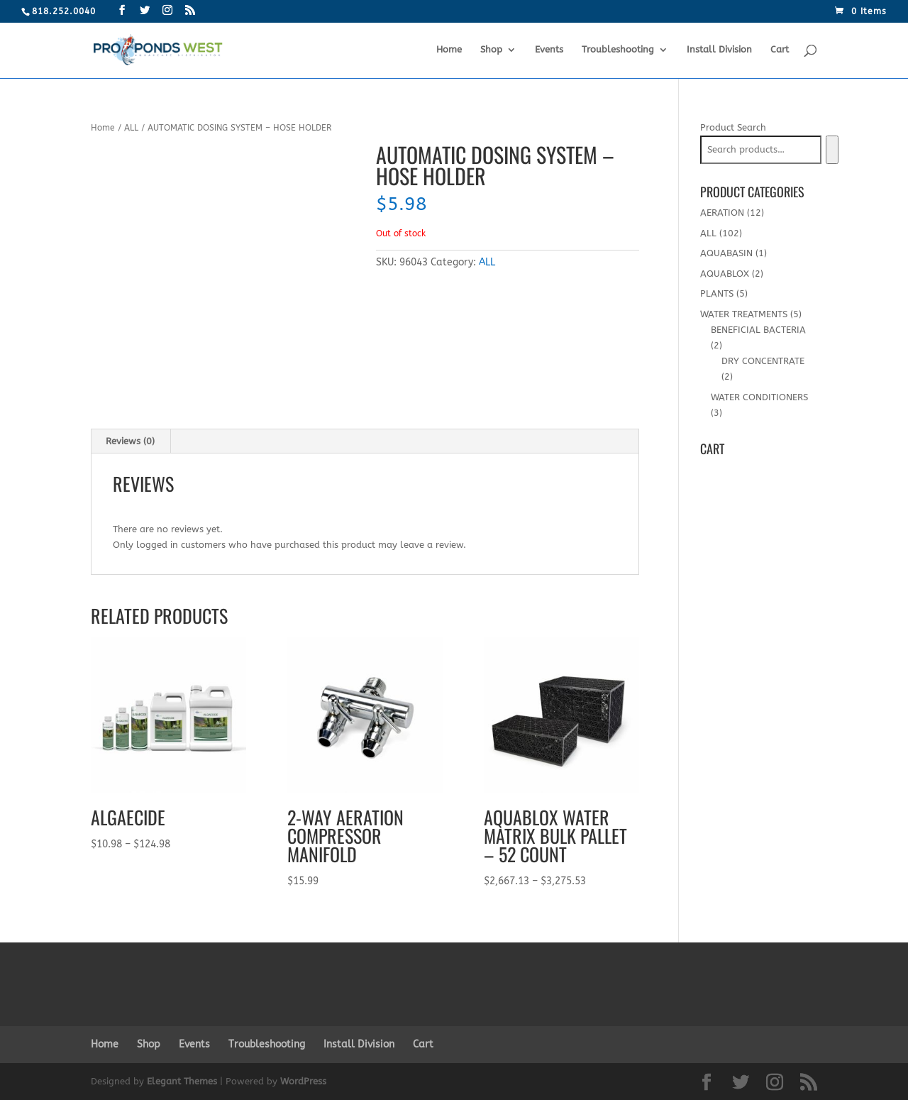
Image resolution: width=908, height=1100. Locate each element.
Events (549, 50)
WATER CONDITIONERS (759, 397)
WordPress (303, 1081)
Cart (779, 50)
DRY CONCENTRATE (762, 361)
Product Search (733, 127)
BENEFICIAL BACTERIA (758, 329)
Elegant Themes (182, 1081)
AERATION (722, 212)
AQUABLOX (724, 273)
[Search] (832, 150)
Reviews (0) (130, 441)
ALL (131, 128)
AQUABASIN (726, 253)
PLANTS (716, 293)
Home (449, 50)
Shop (491, 50)
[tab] (130, 441)
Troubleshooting (618, 50)
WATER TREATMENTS (743, 314)
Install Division (719, 50)
